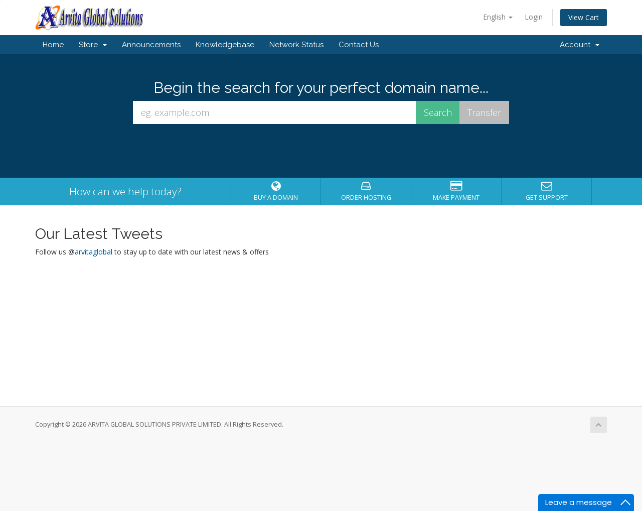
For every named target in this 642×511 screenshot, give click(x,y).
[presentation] (321, 151)
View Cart (583, 17)
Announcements (151, 44)
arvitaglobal (93, 252)
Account (579, 44)
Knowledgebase (225, 44)
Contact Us (359, 44)
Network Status (296, 44)
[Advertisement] (321, 475)
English (498, 17)
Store (93, 44)
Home (53, 44)
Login (534, 17)
